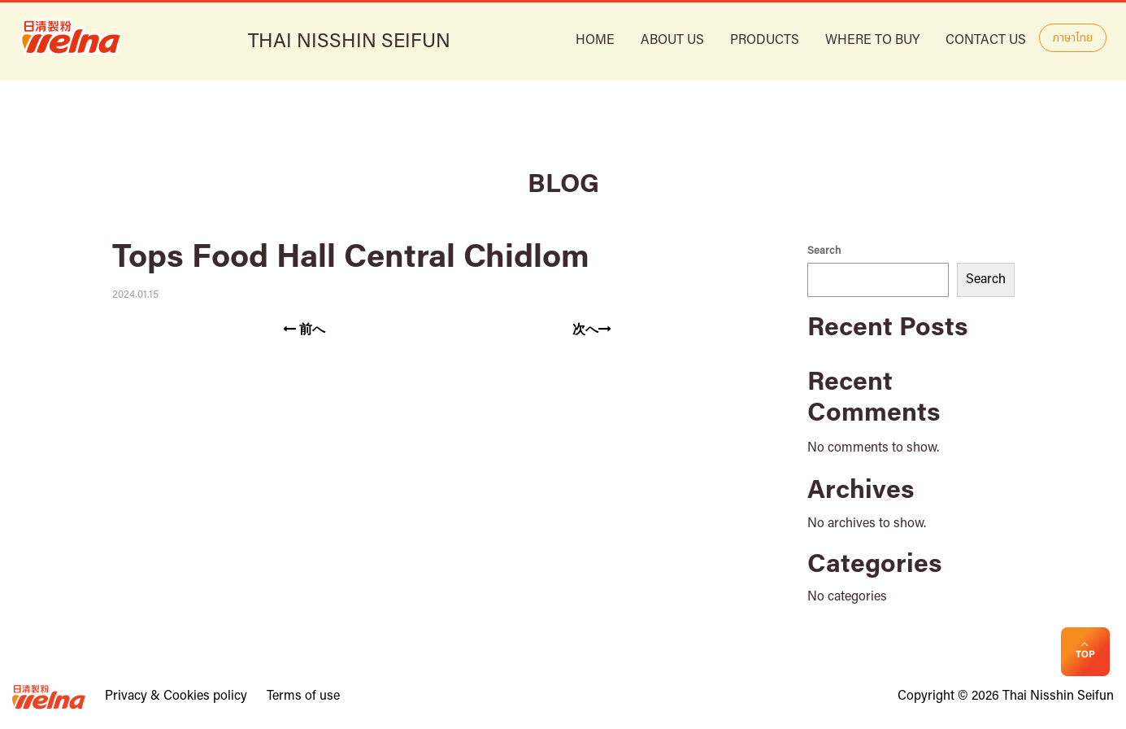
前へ (304, 329)
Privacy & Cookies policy (176, 696)
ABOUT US (672, 40)
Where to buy (872, 40)
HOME (595, 40)
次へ (591, 329)
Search (824, 251)
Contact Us (986, 40)
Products (764, 40)
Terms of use (303, 696)
